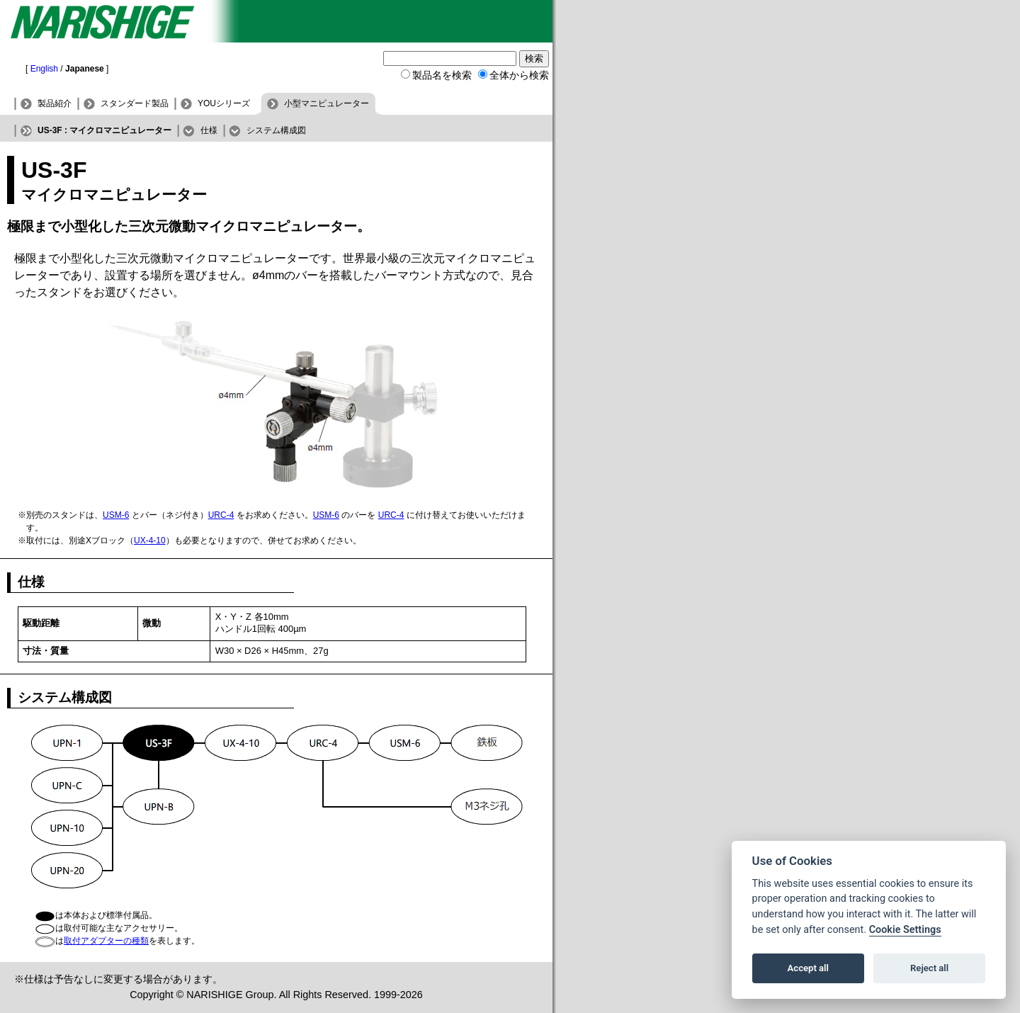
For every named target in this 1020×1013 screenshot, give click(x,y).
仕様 (208, 130)
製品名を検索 (442, 75)
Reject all (929, 968)
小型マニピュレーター (326, 103)
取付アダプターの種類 (106, 941)
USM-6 (116, 515)
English (44, 69)
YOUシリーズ (224, 103)
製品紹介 (55, 103)
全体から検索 (519, 75)
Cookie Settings (905, 930)
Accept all (808, 968)
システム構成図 (276, 130)
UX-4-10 (150, 540)
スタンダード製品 (135, 103)
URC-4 (221, 515)
